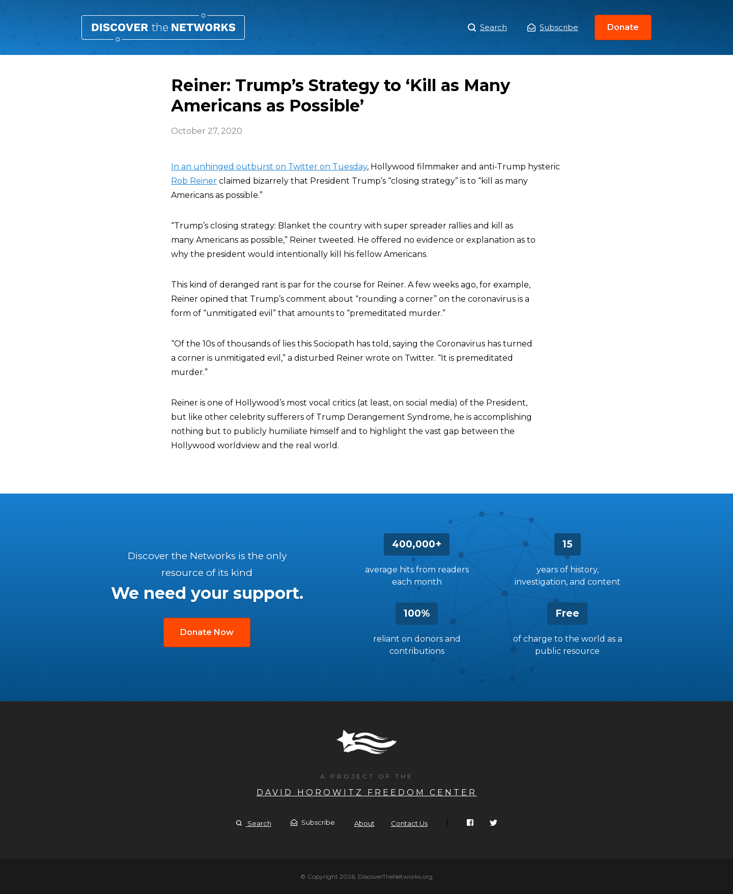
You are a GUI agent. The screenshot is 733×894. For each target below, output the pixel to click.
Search (487, 27)
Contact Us (409, 823)
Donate (623, 27)
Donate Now (207, 632)
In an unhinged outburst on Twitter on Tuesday (269, 166)
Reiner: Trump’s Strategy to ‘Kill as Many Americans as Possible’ (163, 27)
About (364, 823)
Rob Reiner (194, 181)
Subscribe (552, 27)
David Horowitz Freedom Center (367, 792)
